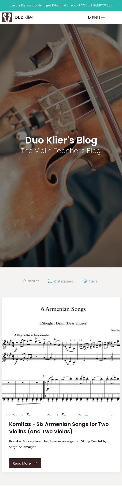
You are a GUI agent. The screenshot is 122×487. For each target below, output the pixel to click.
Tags (89, 281)
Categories (60, 281)
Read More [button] (25, 463)
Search (31, 281)
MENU (96, 18)
